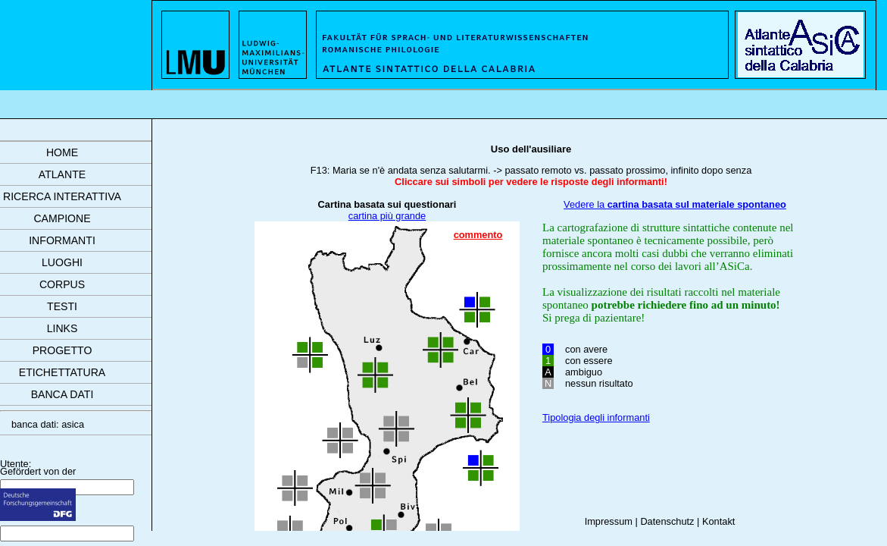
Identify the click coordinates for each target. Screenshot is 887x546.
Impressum (608, 521)
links (62, 328)
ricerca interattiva (62, 196)
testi (62, 306)
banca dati (62, 394)
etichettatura (62, 372)
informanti (62, 240)
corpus (62, 284)
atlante (62, 174)
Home (62, 152)
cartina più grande (387, 215)
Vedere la (675, 204)
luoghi (62, 262)
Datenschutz (667, 521)
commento (478, 234)
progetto (62, 350)
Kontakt (718, 521)
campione (61, 218)
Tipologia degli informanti (596, 417)
